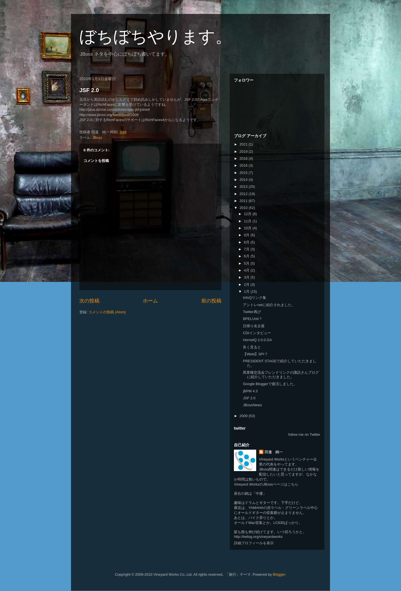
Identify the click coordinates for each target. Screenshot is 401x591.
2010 (244, 208)
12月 (248, 214)
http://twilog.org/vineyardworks (258, 537)
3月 (247, 277)
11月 (248, 221)
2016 (244, 165)
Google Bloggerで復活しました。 (270, 384)
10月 (248, 228)
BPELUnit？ (252, 319)
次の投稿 (89, 301)
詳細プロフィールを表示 (254, 543)
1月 (247, 291)
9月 (247, 235)
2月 (247, 284)
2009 (244, 416)
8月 (247, 242)
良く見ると (252, 347)
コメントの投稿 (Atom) (107, 312)
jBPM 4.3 (250, 391)
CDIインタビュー (257, 333)
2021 (244, 144)
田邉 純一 (274, 452)
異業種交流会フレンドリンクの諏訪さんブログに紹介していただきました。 (281, 374)
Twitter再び (252, 312)
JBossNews (252, 405)
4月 (247, 270)
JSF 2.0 (89, 90)
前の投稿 (211, 301)
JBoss (97, 138)
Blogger (279, 574)
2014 (244, 180)
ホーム (150, 301)
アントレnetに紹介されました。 (269, 305)
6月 (247, 256)
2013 (244, 186)
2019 (244, 151)
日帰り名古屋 (254, 326)
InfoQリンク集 (254, 298)
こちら (292, 484)
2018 (244, 158)
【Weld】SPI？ (255, 354)
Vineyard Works (271, 459)
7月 (247, 249)
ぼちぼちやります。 (155, 36)
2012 (244, 194)
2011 (244, 201)
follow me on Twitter (304, 434)
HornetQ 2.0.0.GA (257, 340)
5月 (247, 263)
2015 (244, 173)
